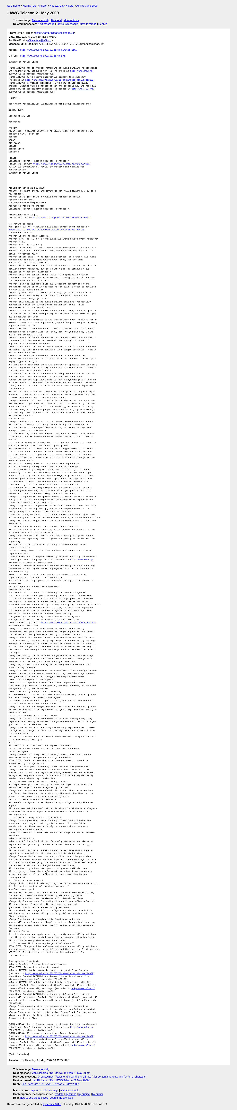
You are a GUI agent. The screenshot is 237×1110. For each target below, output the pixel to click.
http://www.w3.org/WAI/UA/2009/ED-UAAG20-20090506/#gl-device (46, 229)
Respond (56, 20)
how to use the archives (34, 1097)
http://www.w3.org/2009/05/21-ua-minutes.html (48, 50)
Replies (102, 24)
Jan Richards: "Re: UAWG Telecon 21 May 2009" (61, 1073)
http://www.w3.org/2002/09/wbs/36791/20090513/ (62, 164)
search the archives (61, 1097)
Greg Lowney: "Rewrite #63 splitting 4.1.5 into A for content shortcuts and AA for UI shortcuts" (92, 1076)
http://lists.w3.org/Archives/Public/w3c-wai (68, 622)
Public (43, 5)
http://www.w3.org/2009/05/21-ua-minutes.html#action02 (59, 80)
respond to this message (44, 1090)
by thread (71, 1094)
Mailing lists (29, 5)
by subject (84, 1094)
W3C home (13, 5)
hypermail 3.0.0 (52, 1104)
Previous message (67, 24)
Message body (40, 20)
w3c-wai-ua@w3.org (61, 5)
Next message (46, 24)
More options (71, 20)
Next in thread (88, 24)
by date (59, 1094)
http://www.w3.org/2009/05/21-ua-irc (42, 56)
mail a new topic (69, 1090)
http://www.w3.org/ (81, 71)
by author (97, 1094)
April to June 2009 (87, 5)
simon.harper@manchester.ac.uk (54, 32)
